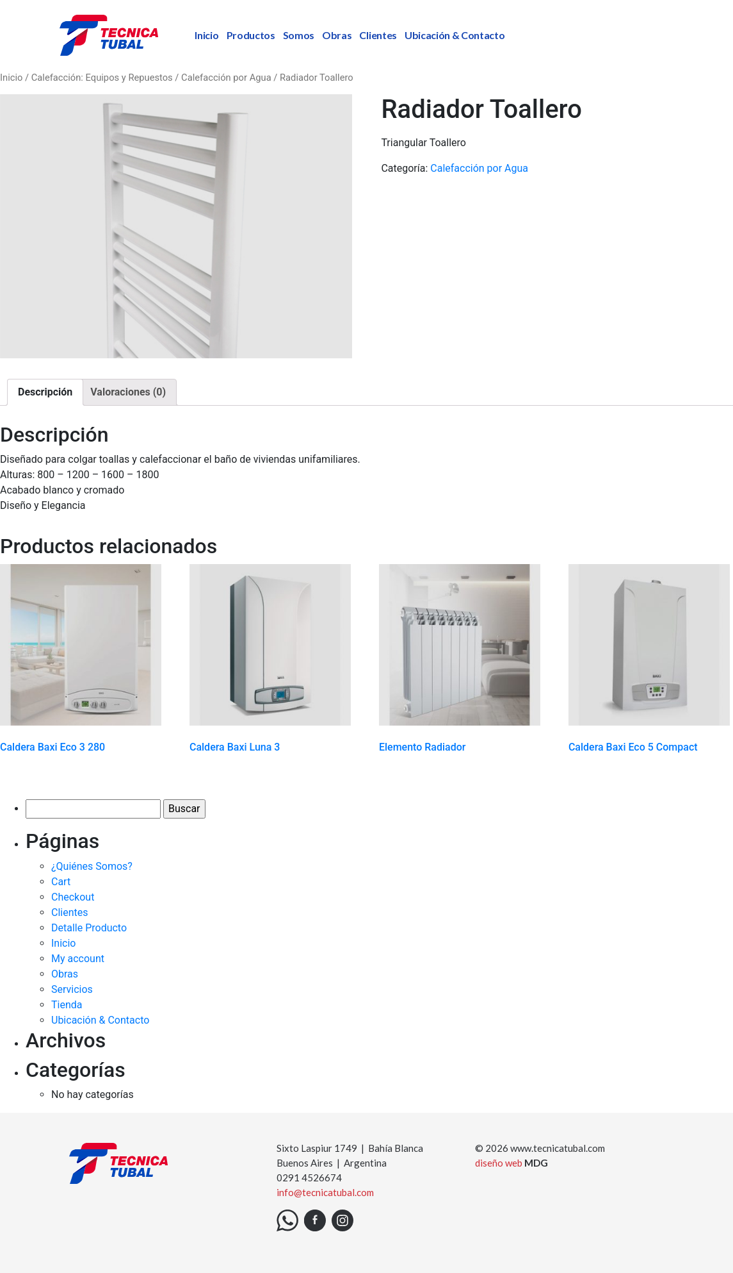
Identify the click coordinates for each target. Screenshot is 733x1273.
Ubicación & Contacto (455, 35)
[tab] (45, 392)
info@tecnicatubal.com (325, 1192)
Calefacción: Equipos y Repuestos (102, 77)
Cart (60, 882)
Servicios (72, 989)
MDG (536, 1163)
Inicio (206, 35)
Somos (298, 35)
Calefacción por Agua (226, 77)
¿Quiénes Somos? (92, 866)
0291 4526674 (309, 1177)
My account (77, 959)
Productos (251, 35)
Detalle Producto (89, 928)
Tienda (66, 1005)
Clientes (377, 35)
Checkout (72, 897)
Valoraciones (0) (128, 392)
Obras (336, 35)
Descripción (45, 392)
